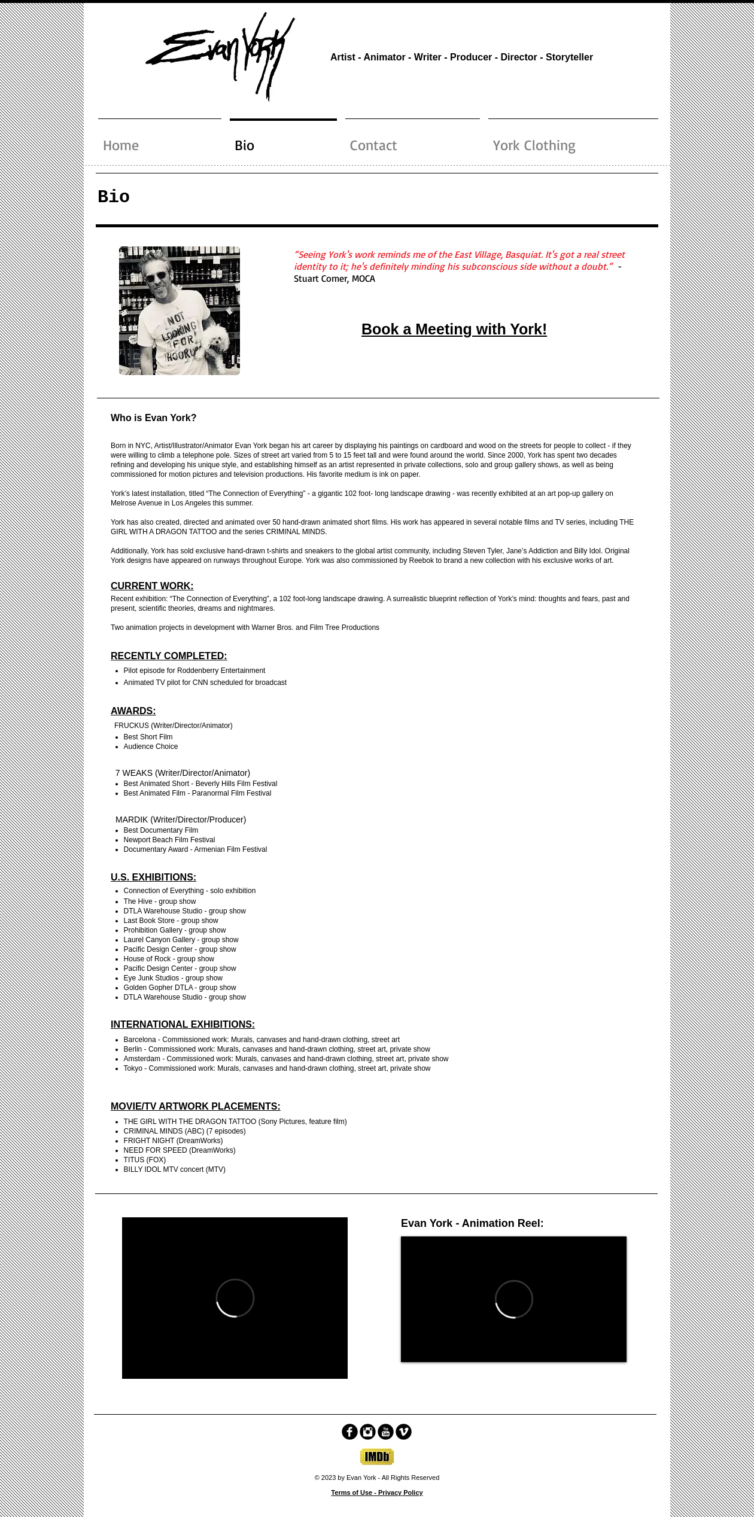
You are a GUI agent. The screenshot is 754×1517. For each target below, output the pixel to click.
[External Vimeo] (235, 1298)
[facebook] (350, 1432)
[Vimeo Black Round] (404, 1432)
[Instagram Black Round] (368, 1432)
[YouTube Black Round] (386, 1432)
